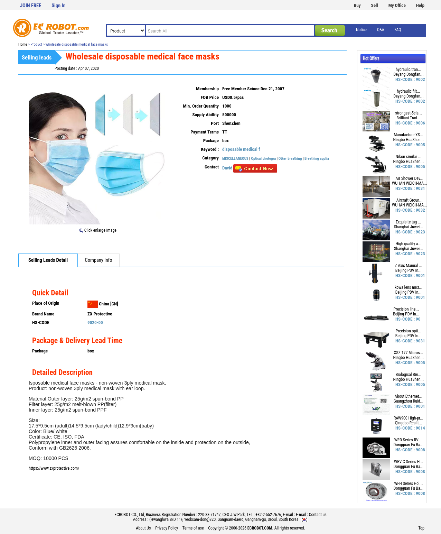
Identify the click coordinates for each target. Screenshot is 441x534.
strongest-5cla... (408, 113)
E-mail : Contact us (311, 514)
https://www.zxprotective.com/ (54, 468)
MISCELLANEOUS (235, 158)
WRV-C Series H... (408, 461)
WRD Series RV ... (408, 440)
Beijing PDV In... (408, 270)
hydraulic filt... (408, 91)
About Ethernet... (408, 396)
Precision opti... (409, 331)
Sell (374, 5)
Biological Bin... (408, 374)
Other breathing (291, 158)
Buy (357, 5)
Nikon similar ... (409, 156)
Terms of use (193, 528)
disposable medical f (241, 149)
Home (22, 44)
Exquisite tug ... (408, 222)
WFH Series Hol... (408, 483)
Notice (361, 29)
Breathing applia (316, 158)
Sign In (58, 6)
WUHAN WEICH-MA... (409, 183)
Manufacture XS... (408, 134)
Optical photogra (263, 158)
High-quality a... (409, 243)
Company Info (98, 260)
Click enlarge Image (97, 230)
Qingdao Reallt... (408, 423)
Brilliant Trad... (408, 118)
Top (421, 528)
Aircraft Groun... (409, 200)
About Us (143, 528)
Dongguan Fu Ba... (409, 444)
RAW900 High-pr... (408, 418)
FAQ (398, 29)
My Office (397, 5)
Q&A (380, 29)
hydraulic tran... (408, 69)
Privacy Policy (166, 528)
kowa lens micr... (408, 287)
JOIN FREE (30, 6)
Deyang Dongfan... (408, 74)
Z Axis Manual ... (408, 265)
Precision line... (406, 309)
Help (420, 5)
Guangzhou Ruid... (408, 401)
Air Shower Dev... (409, 178)
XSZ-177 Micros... (408, 352)
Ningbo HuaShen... (408, 139)
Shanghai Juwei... (408, 226)
